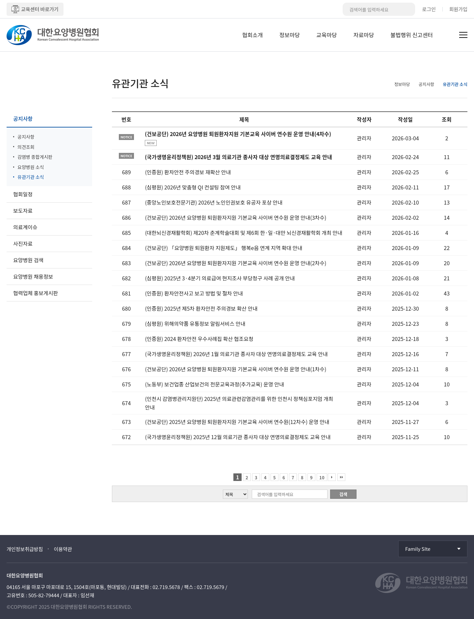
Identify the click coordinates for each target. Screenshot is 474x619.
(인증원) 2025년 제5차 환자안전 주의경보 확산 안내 (201, 308)
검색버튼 (408, 9)
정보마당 (289, 35)
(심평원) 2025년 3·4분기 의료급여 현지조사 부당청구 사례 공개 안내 (220, 278)
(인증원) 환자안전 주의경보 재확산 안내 (188, 172)
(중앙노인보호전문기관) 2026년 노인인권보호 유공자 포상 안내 (213, 202)
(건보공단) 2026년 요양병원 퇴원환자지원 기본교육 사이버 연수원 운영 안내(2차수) (235, 263)
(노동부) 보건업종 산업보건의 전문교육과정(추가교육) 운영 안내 (214, 384)
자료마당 (364, 35)
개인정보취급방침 (25, 549)
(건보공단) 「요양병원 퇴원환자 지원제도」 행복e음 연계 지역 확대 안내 (223, 248)
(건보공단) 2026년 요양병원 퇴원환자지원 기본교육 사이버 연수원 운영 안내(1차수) (235, 369)
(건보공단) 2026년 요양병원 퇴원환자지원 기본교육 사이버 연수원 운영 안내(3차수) (235, 217)
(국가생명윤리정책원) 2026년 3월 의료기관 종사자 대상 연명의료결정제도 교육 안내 (238, 157)
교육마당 (326, 35)
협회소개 (252, 35)
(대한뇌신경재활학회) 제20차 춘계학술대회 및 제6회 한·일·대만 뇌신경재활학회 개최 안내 (243, 233)
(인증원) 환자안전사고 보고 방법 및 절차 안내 (194, 293)
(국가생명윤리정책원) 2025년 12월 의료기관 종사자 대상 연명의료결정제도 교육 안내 (237, 437)
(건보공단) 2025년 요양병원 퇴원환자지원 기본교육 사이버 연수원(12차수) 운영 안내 (237, 422)
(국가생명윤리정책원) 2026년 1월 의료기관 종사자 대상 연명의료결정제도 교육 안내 (236, 354)
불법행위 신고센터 (411, 35)
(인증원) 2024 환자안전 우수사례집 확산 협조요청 (199, 339)
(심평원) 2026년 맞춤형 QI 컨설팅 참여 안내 (192, 187)
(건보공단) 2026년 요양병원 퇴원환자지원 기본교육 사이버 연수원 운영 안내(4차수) (238, 134)
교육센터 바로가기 (35, 9)
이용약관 (63, 549)
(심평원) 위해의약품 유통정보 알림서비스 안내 (195, 323)
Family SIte (418, 548)
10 (322, 477)
